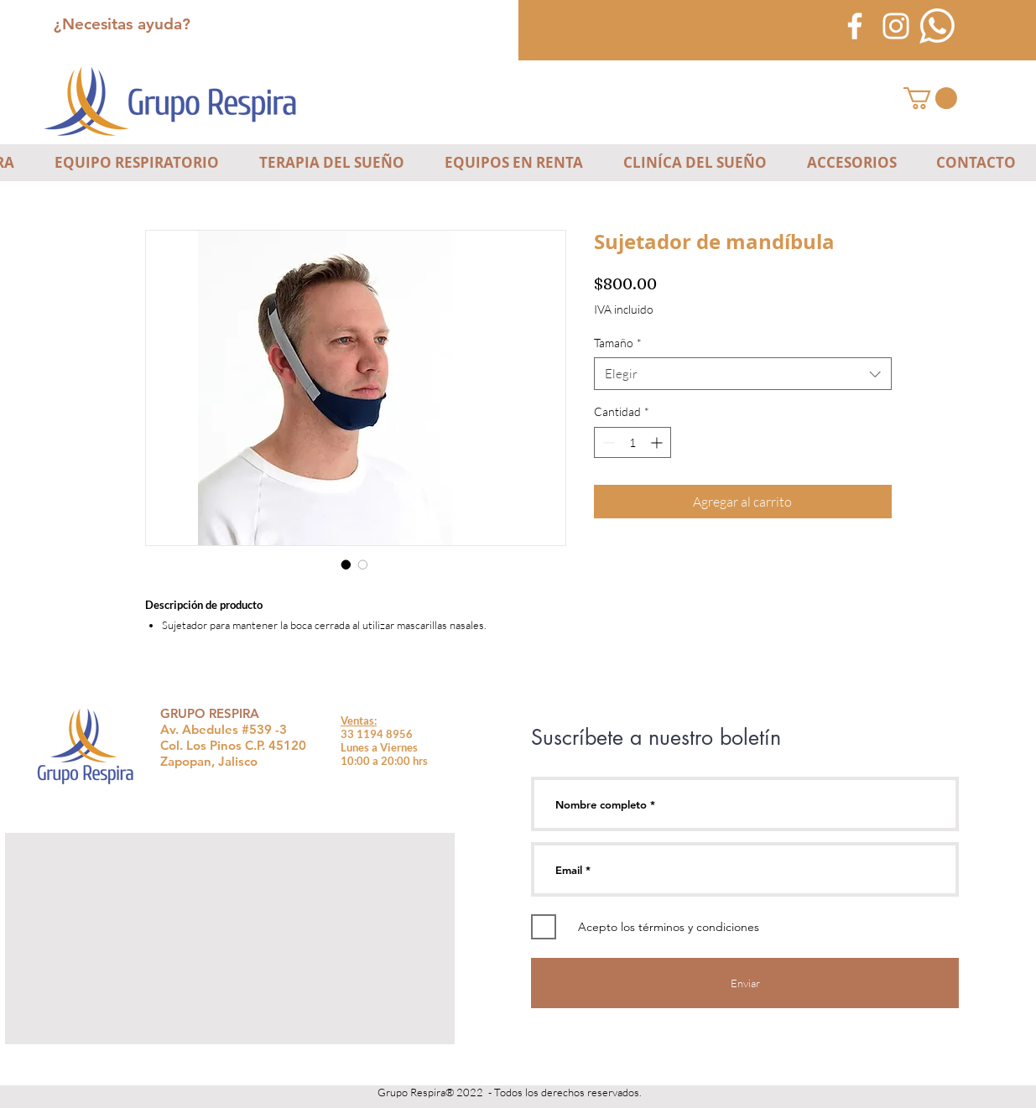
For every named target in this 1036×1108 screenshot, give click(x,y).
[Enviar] (745, 983)
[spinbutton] (632, 442)
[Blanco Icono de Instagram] (896, 26)
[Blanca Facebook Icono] (854, 26)
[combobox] (743, 373)
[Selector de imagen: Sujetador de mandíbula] (346, 564)
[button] (930, 98)
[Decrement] (606, 442)
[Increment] (658, 442)
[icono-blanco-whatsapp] (937, 26)
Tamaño (618, 343)
